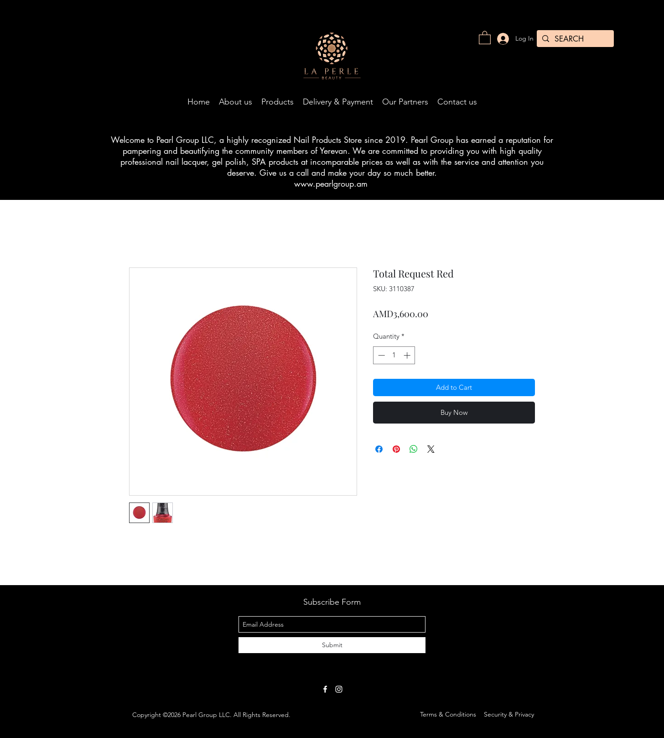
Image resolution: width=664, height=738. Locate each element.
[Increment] (408, 355)
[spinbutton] (394, 355)
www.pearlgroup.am (331, 183)
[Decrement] (380, 355)
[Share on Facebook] (379, 449)
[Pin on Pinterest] (396, 449)
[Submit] (332, 645)
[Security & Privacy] (509, 714)
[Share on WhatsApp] (413, 449)
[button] (485, 37)
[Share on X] (430, 449)
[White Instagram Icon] (338, 689)
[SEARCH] (575, 39)
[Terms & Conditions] (448, 714)
